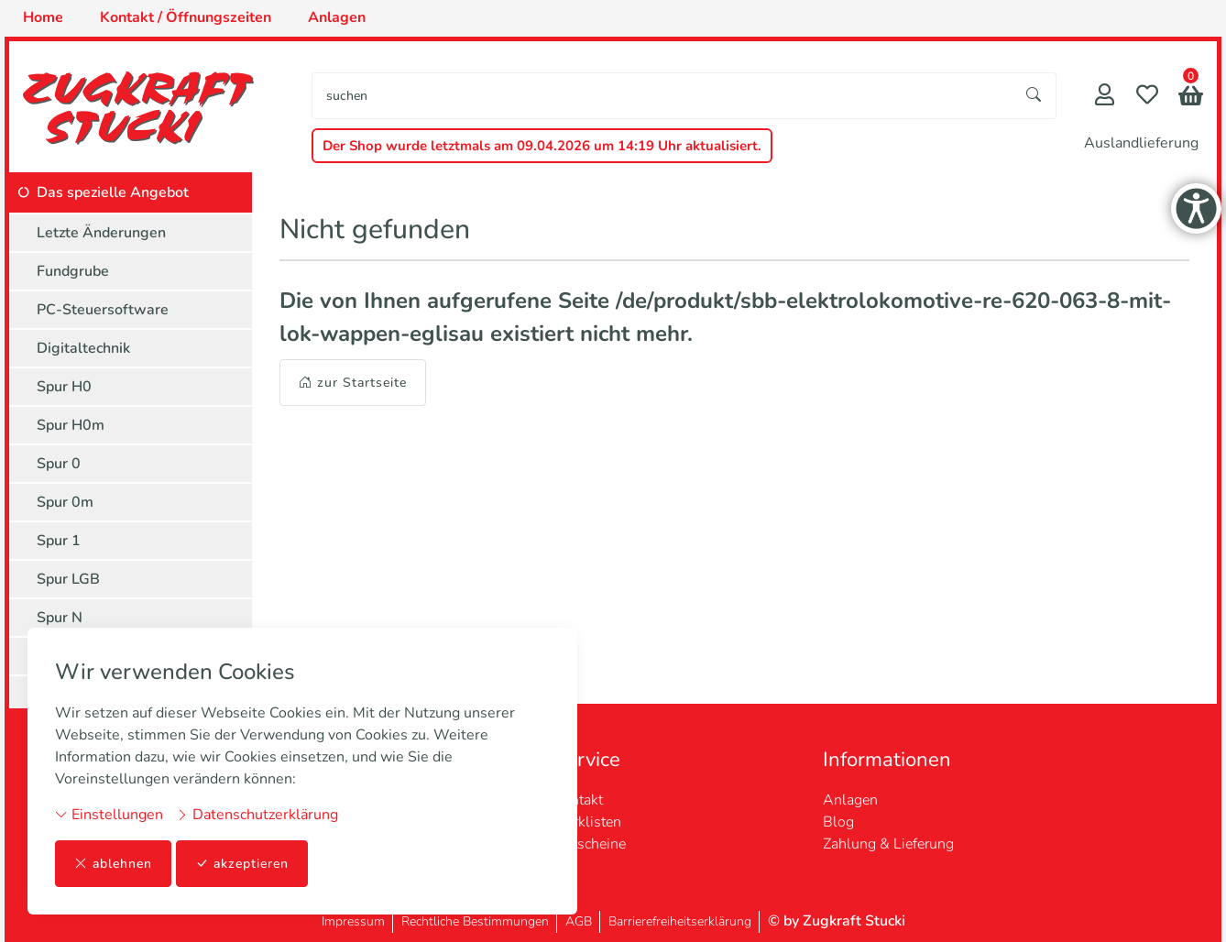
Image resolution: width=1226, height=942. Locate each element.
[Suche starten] (1034, 95)
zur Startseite (353, 382)
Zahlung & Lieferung (888, 844)
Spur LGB (68, 579)
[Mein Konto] (1104, 96)
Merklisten (587, 822)
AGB (578, 921)
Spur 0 (59, 464)
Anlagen (850, 800)
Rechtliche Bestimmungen (475, 921)
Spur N (59, 618)
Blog (838, 822)
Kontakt (578, 800)
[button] (1190, 97)
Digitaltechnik (83, 348)
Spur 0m (65, 502)
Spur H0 (64, 387)
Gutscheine (589, 844)
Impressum (353, 921)
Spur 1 (59, 541)
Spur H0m (70, 425)
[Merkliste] (1147, 96)
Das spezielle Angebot (113, 192)
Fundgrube (73, 271)
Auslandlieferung (1141, 143)
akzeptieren (242, 863)
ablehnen (113, 863)
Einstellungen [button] (109, 815)
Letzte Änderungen (101, 233)
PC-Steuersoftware (103, 310)
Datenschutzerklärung (257, 815)
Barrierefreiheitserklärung (679, 921)
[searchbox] (662, 95)
